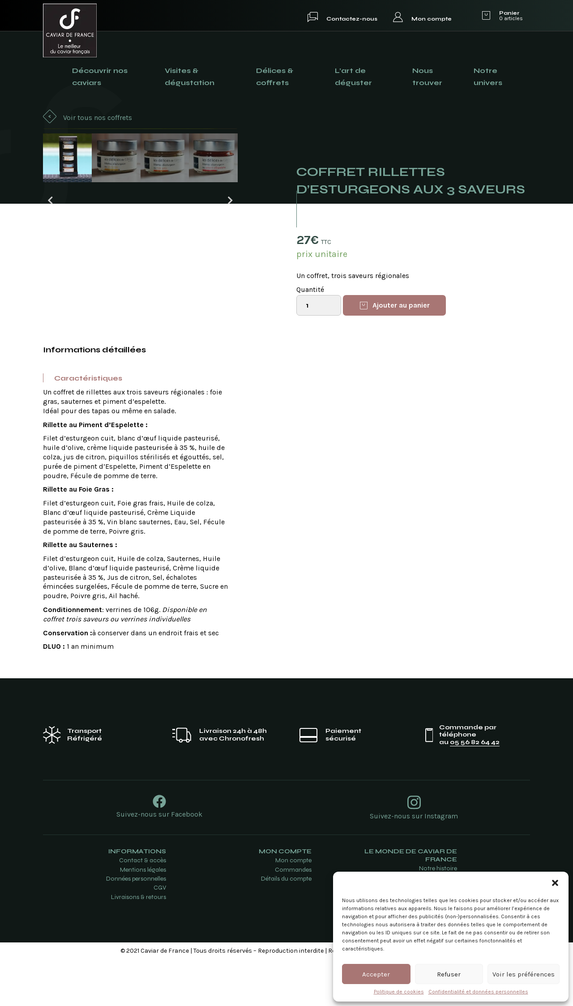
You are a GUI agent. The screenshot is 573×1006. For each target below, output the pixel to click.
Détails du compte (286, 925)
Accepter (376, 974)
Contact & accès (142, 907)
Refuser (449, 974)
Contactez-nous (351, 19)
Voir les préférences (523, 974)
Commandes (293, 916)
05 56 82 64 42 (475, 789)
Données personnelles (136, 925)
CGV (160, 934)
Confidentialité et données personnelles (478, 992)
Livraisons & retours (138, 943)
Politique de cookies (399, 992)
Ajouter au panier (401, 304)
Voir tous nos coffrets (97, 117)
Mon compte (431, 19)
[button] (555, 882)
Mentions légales (143, 916)
